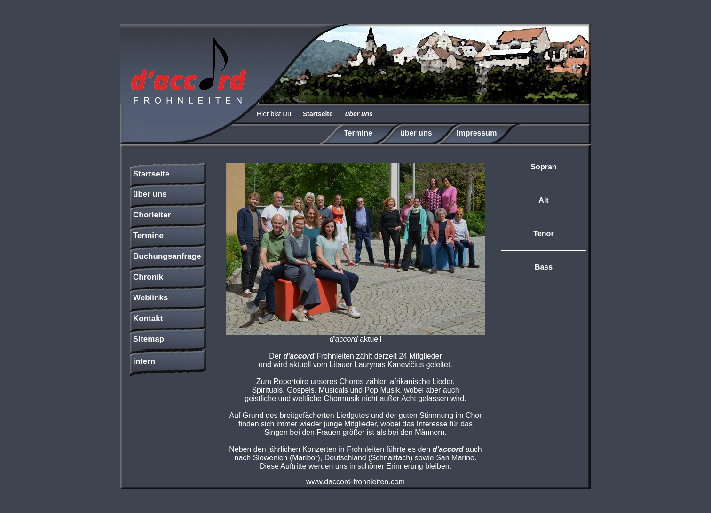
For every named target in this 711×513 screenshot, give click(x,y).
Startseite (318, 114)
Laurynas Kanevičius (389, 365)
